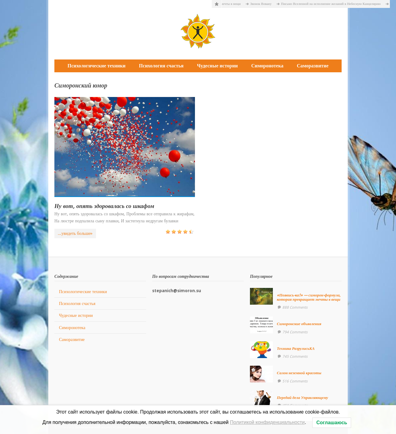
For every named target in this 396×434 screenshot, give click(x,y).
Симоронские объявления (299, 323)
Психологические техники (97, 66)
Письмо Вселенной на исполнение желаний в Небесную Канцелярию (333, 4)
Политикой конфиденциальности (267, 422)
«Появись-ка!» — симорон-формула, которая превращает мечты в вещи (309, 297)
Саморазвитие (312, 66)
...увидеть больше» (75, 233)
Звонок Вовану (262, 4)
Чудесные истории (217, 66)
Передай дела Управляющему (302, 397)
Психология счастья (161, 66)
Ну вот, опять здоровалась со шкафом (104, 206)
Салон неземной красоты (299, 373)
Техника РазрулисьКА (296, 348)
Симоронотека (267, 66)
